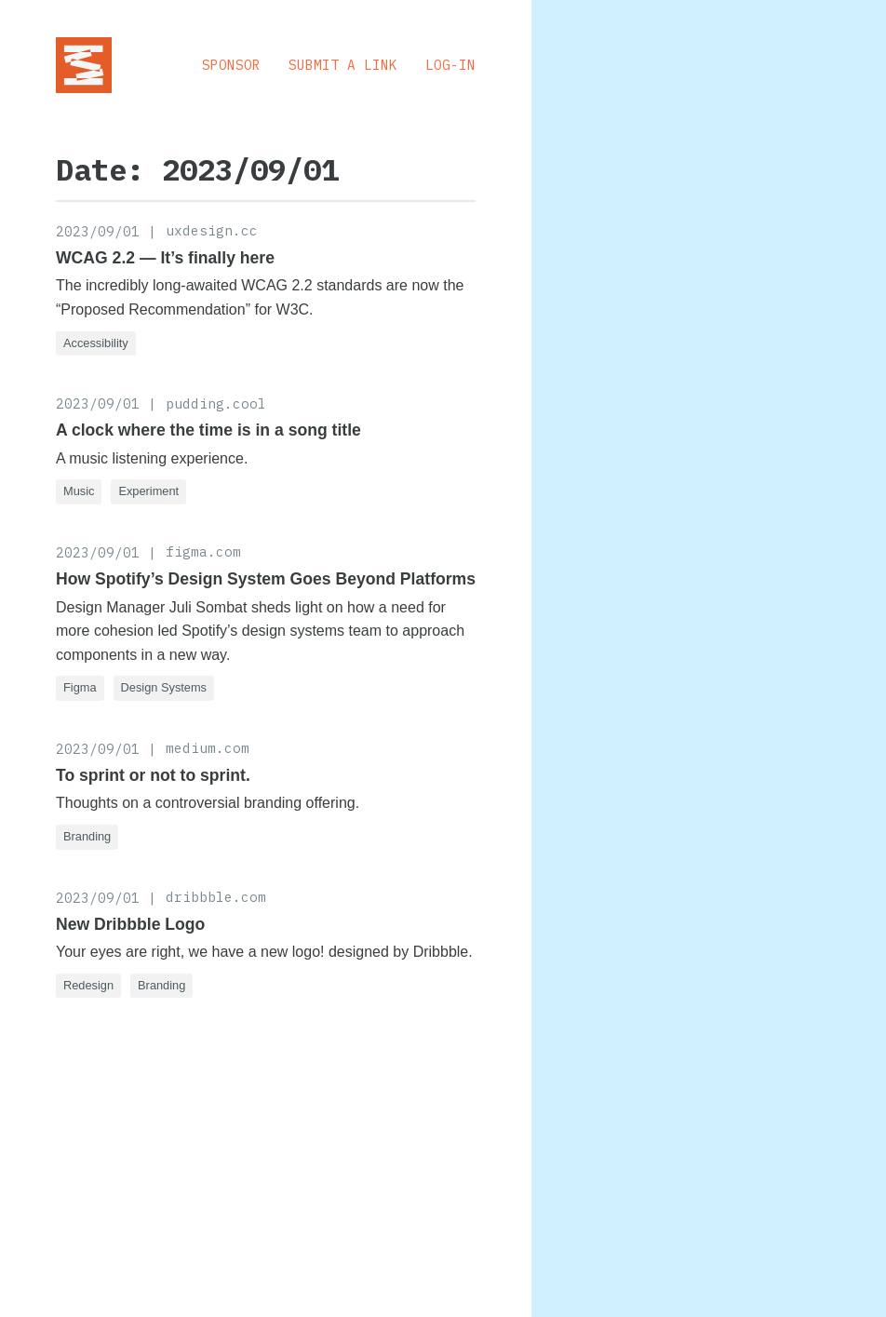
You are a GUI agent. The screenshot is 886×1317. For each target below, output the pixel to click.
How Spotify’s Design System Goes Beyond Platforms (266, 579)
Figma (80, 687)
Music (78, 491)
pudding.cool (216, 403)
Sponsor (231, 65)
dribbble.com (216, 897)
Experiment (148, 491)
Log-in (450, 65)
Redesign (88, 985)
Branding (87, 836)
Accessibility (95, 343)
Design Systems (164, 687)
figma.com (203, 551)
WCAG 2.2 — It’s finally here (165, 258)
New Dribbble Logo (130, 924)
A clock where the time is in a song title (208, 430)
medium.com (207, 748)
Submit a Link (343, 65)
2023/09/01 (98, 231)
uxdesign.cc (212, 230)
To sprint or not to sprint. (153, 775)
